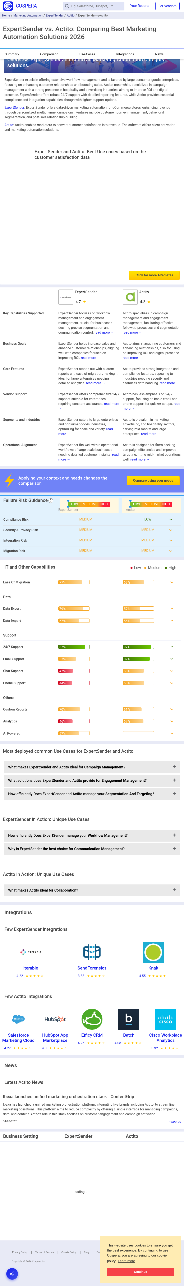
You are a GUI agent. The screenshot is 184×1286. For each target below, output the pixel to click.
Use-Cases (87, 54)
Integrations (125, 54)
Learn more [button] (126, 1261)
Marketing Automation (27, 15)
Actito (71, 15)
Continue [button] (140, 1271)
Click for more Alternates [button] (154, 275)
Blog (86, 1252)
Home (6, 15)
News (159, 54)
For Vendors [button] (167, 6)
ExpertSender (54, 15)
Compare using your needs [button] (153, 480)
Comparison (49, 54)
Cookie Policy (69, 1252)
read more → (104, 332)
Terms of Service (44, 1252)
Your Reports (140, 6)
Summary (12, 54)
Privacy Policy (20, 1252)
